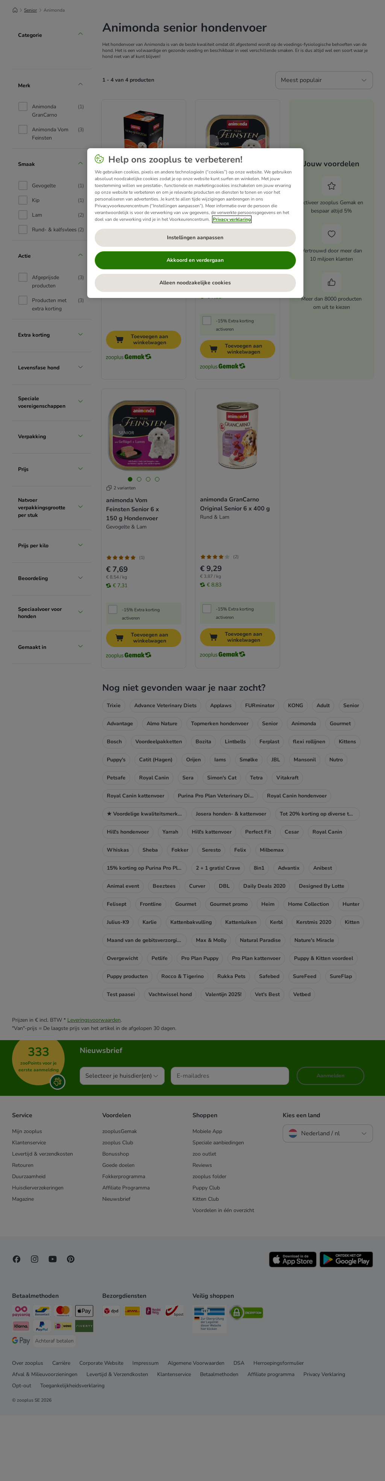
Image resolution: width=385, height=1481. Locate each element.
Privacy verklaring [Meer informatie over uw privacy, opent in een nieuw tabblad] (232, 219)
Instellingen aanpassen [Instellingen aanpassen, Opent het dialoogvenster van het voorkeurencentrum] (195, 237)
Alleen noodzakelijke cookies (195, 282)
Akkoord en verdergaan (195, 260)
